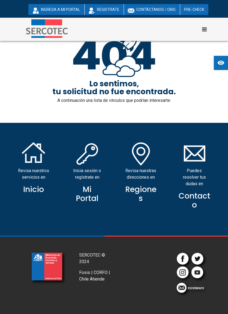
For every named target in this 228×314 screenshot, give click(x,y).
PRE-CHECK (194, 9)
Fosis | (86, 272)
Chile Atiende (92, 279)
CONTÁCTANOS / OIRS (152, 10)
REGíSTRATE (103, 10)
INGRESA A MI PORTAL (56, 10)
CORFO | (102, 272)
